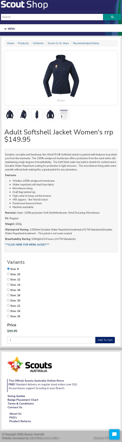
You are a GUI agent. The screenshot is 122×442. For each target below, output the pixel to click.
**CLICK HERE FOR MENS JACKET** (27, 244)
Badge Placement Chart (23, 400)
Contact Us (15, 407)
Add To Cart (105, 340)
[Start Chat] (114, 434)
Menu (9, 29)
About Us (15, 414)
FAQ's (13, 417)
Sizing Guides (16, 396)
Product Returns (20, 421)
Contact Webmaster (107, 438)
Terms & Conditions (21, 403)
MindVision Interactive (44, 438)
